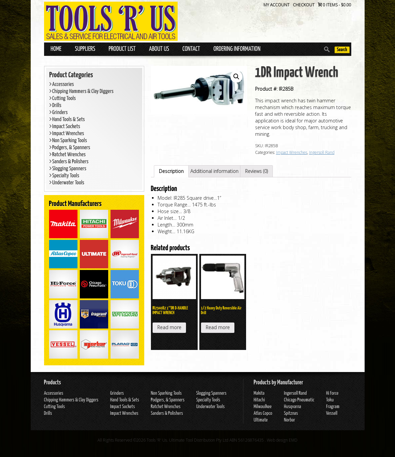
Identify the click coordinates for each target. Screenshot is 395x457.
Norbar (289, 420)
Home (56, 49)
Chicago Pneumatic (299, 399)
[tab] (171, 171)
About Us (159, 49)
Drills (55, 105)
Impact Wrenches (66, 133)
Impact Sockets (64, 126)
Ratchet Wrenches (67, 155)
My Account (276, 5)
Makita (258, 393)
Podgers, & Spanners (69, 148)
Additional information (214, 171)
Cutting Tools (62, 98)
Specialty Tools (64, 176)
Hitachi (259, 399)
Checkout (304, 5)
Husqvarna (292, 406)
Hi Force (332, 393)
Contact (191, 49)
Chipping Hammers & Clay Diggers (81, 91)
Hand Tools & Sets (67, 119)
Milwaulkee (262, 406)
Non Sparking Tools (68, 141)
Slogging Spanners (67, 169)
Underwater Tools (66, 183)
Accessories (61, 84)
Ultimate (260, 420)
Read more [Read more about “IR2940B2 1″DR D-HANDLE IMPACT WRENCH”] (169, 327)
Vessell (331, 413)
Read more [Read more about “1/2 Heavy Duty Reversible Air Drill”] (218, 327)
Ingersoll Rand (322, 152)
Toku (330, 399)
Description (171, 171)
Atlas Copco (262, 413)
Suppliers (85, 49)
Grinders (58, 112)
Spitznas (291, 413)
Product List (122, 49)
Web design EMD (282, 440)
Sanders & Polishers (69, 162)
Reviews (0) (256, 171)
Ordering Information (236, 49)
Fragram (332, 406)
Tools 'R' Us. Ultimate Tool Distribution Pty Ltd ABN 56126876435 (205, 440)
